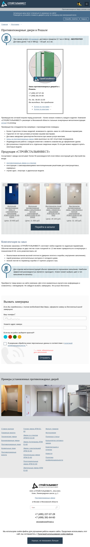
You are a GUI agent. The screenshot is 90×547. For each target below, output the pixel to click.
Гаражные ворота (8, 433)
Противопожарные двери (45, 498)
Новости (49, 453)
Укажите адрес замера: (13, 324)
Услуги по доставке (41, 107)
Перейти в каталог (45, 227)
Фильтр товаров (52, 429)
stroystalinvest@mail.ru (45, 522)
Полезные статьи (52, 437)
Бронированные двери (10, 440)
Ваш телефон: (10, 314)
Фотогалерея (51, 433)
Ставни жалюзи (7, 429)
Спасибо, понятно (71, 19)
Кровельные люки (8, 448)
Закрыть (84, 19)
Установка (33, 39)
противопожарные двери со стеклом (21, 163)
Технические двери (9, 437)
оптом (3, 123)
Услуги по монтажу (41, 109)
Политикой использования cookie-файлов (55, 534)
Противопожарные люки (11, 444)
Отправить (45, 358)
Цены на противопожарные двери (20, 139)
